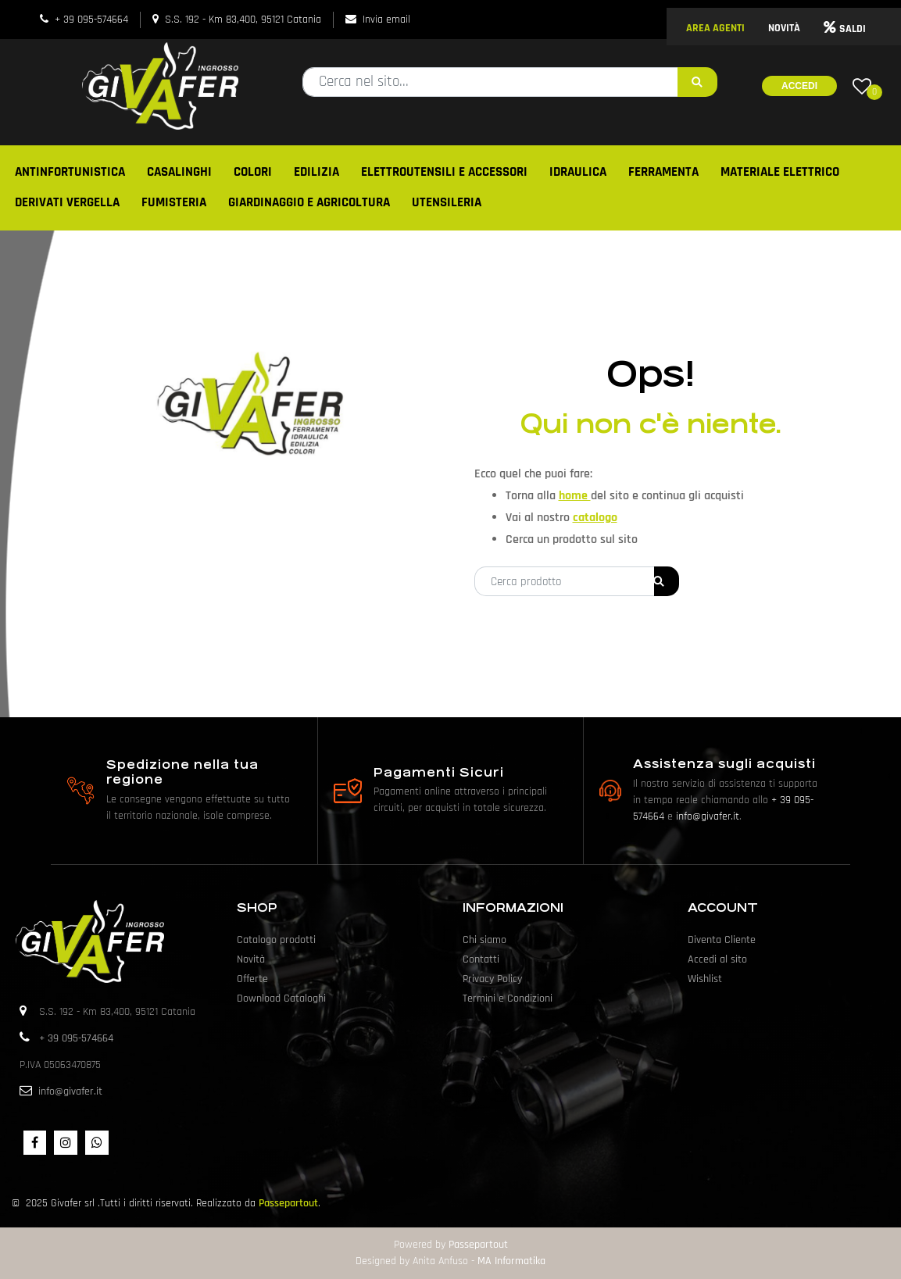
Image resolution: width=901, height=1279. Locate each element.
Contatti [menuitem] (481, 959)
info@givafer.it (707, 816)
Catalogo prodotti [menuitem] (276, 940)
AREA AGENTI (715, 28)
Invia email (386, 20)
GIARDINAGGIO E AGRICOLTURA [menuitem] (309, 202)
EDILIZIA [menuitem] (316, 171)
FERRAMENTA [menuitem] (663, 171)
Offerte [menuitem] (252, 979)
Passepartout (288, 1203)
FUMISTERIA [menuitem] (173, 202)
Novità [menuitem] (251, 959)
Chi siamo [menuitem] (484, 940)
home (575, 496)
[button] (697, 82)
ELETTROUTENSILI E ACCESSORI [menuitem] (444, 171)
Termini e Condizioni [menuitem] (507, 998)
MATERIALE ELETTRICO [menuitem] (779, 171)
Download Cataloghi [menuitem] (281, 998)
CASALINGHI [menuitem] (179, 171)
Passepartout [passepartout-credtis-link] (478, 1245)
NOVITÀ (784, 28)
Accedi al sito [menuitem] (717, 959)
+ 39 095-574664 (91, 20)
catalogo (595, 517)
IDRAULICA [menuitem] (577, 171)
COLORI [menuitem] (253, 171)
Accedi (799, 85)
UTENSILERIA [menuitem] (446, 202)
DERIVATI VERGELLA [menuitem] (67, 202)
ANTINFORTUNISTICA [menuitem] (70, 171)
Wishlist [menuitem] (705, 979)
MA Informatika (511, 1261)
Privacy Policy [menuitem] (492, 979)
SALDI (845, 29)
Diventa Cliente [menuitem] (722, 940)
